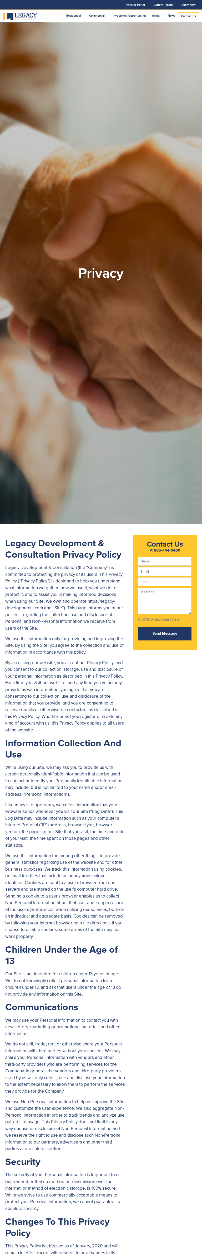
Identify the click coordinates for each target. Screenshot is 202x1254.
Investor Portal (135, 5)
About (157, 15)
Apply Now (188, 5)
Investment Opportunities (129, 15)
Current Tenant (163, 5)
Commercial (98, 15)
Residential (75, 15)
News (171, 15)
